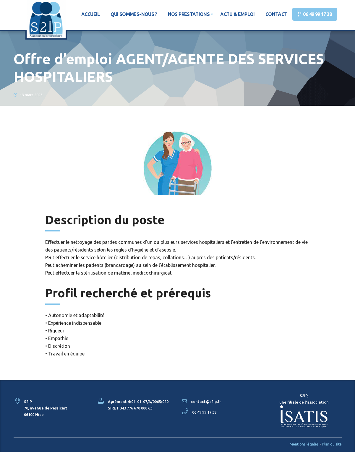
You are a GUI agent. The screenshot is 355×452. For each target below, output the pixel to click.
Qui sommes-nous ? (134, 14)
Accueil (90, 14)
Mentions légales (304, 444)
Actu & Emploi (237, 14)
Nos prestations (189, 14)
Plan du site (332, 444)
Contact (276, 14)
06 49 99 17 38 (316, 14)
